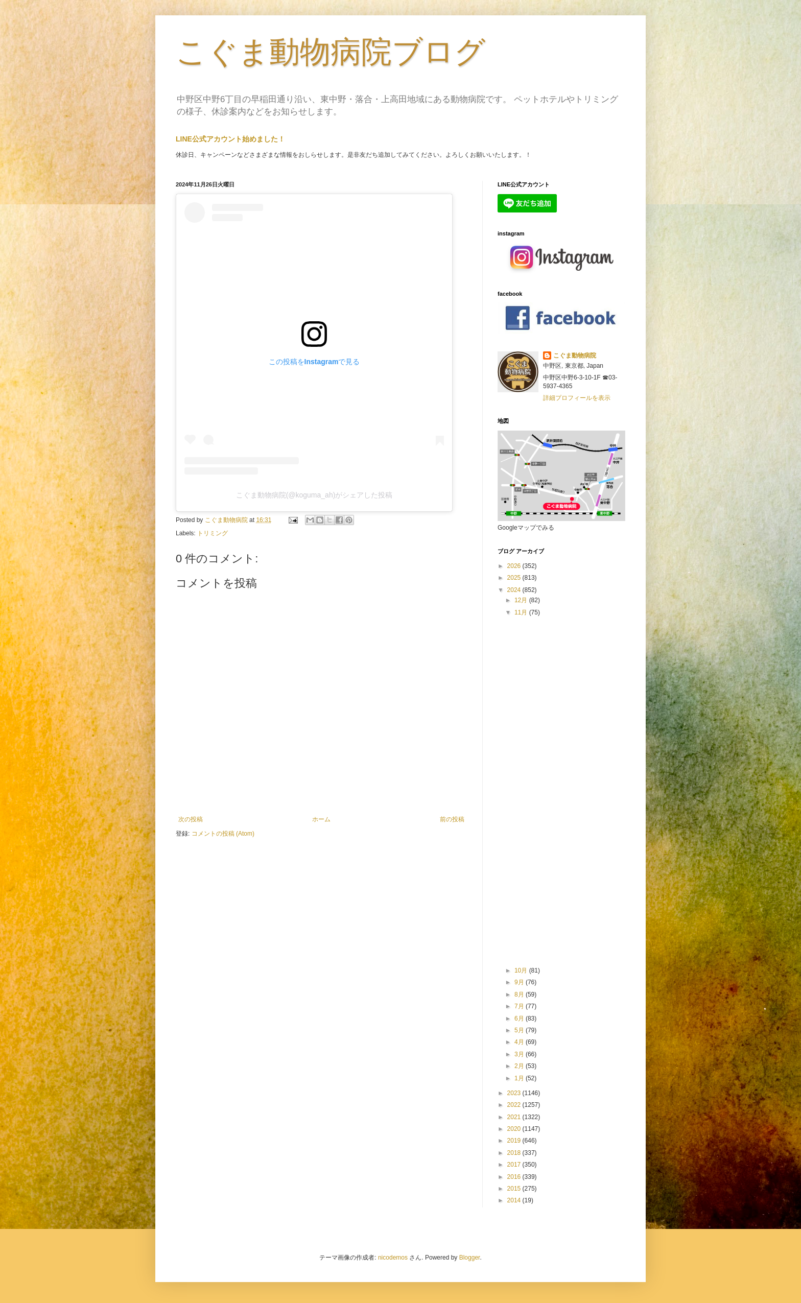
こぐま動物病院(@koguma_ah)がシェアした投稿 (314, 495)
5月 (520, 1030)
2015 (515, 1188)
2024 (515, 590)
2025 (515, 577)
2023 (515, 1093)
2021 (515, 1117)
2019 (515, 1140)
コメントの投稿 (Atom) (223, 833)
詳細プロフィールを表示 (576, 397)
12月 (521, 600)
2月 (520, 1066)
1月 (520, 1078)
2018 (515, 1152)
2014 (515, 1200)
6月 (520, 1018)
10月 (521, 970)
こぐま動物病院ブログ (330, 52)
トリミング (212, 533)
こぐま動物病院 (574, 355)
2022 (515, 1104)
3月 (520, 1054)
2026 (515, 566)
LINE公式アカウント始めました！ (230, 139)
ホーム (321, 819)
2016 (515, 1176)
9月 (520, 982)
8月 (520, 994)
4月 (520, 1042)
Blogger (469, 1257)
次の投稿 (190, 819)
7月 (520, 1006)
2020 (515, 1128)
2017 (515, 1164)
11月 (521, 612)
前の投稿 (452, 819)
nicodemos (393, 1257)
